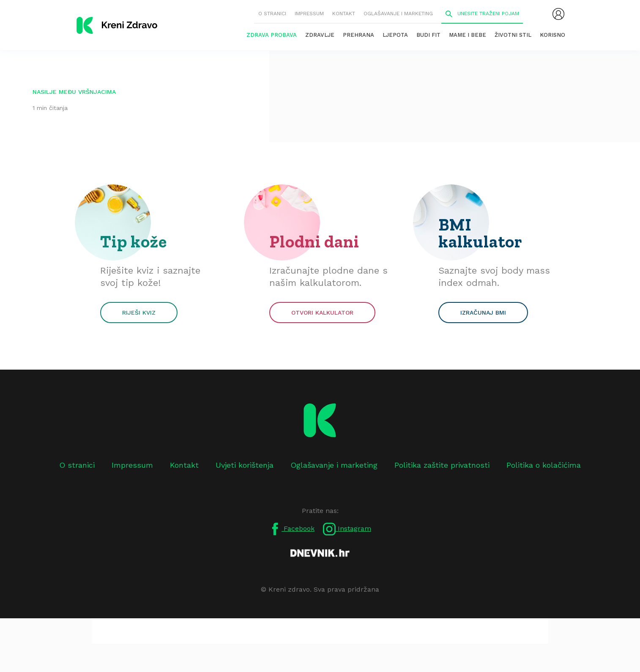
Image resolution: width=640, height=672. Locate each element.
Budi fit (428, 35)
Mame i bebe (467, 35)
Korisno (552, 35)
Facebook (292, 529)
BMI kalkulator (480, 233)
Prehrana (358, 35)
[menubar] (558, 14)
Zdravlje (319, 35)
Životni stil (513, 35)
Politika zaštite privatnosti (442, 465)
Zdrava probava (271, 35)
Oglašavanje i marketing (398, 13)
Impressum (309, 13)
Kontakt (343, 13)
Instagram (347, 529)
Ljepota (395, 35)
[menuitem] (558, 14)
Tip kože (133, 241)
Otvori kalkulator (322, 312)
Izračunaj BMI (483, 312)
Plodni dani (314, 241)
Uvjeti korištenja (245, 465)
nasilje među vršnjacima (74, 92)
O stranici (272, 13)
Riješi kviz (139, 312)
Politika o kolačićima (543, 465)
